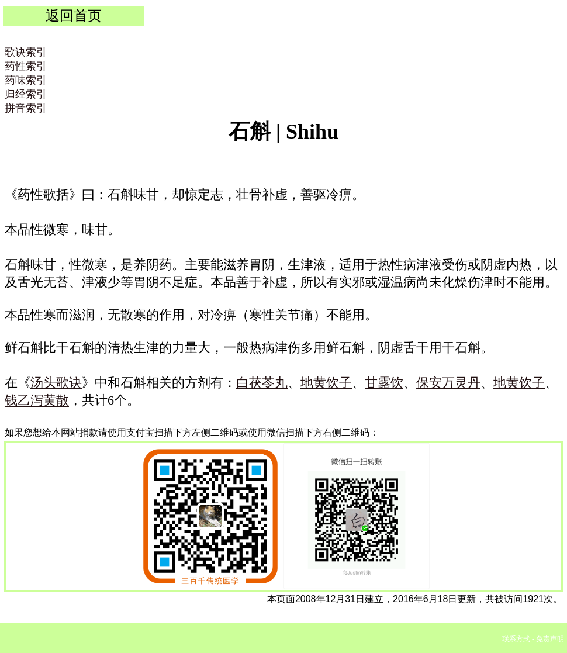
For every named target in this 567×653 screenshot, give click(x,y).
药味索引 (26, 80)
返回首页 (74, 15)
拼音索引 (26, 108)
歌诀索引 (26, 52)
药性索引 (26, 66)
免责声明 (550, 639)
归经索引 (26, 94)
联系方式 (516, 639)
